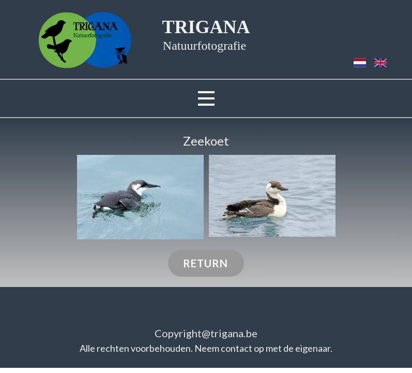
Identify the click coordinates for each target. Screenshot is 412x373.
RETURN (205, 263)
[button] (140, 197)
